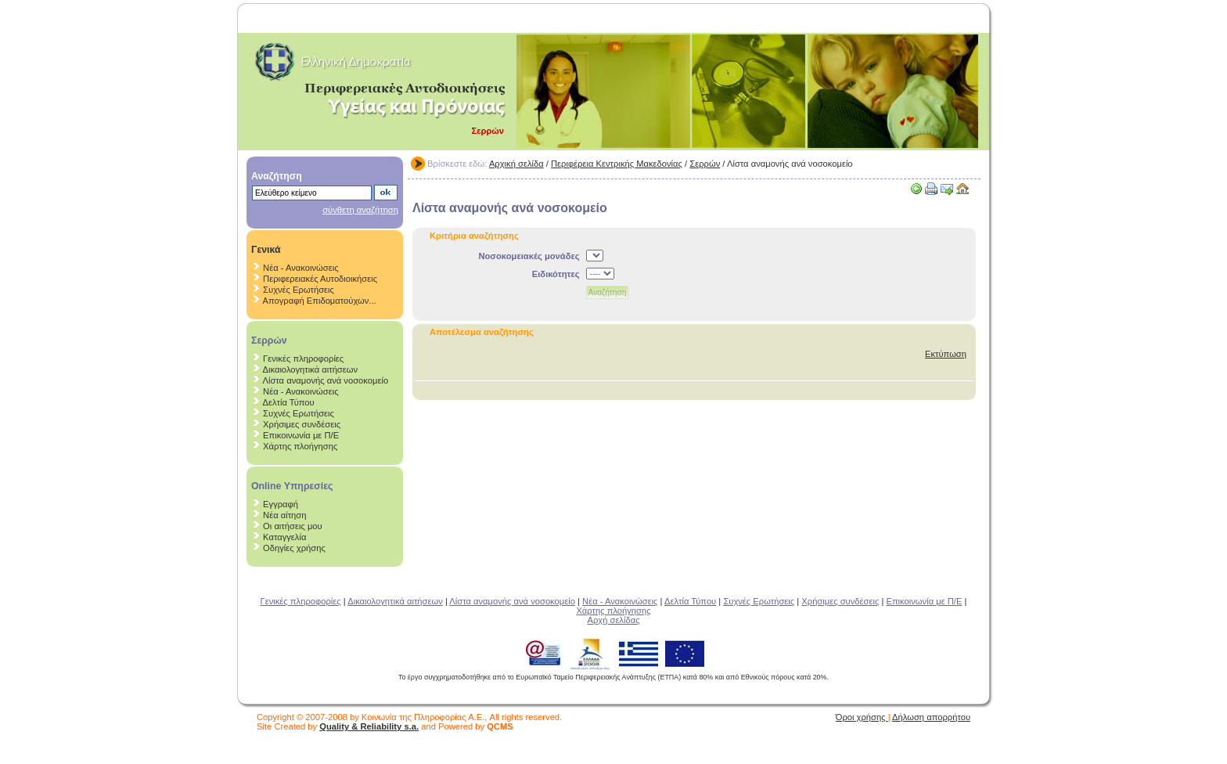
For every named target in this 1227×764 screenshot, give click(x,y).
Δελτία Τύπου (289, 402)
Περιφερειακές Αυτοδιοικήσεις (320, 278)
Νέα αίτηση (284, 515)
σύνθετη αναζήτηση (360, 209)
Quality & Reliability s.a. (369, 726)
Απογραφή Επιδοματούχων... (319, 300)
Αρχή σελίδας (613, 620)
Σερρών (704, 163)
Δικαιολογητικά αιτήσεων (310, 369)
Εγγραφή (280, 504)
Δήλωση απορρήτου (931, 717)
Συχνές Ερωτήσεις (298, 289)
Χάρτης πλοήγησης (300, 446)
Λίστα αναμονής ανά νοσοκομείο (326, 380)
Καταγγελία (284, 537)
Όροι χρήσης (862, 717)
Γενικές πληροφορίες (303, 358)
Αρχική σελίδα (516, 163)
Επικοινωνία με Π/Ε (301, 435)
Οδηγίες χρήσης (294, 548)
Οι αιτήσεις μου (292, 526)
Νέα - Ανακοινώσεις (300, 267)
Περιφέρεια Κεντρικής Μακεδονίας (616, 163)
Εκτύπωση (945, 354)
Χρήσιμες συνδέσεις (301, 424)
